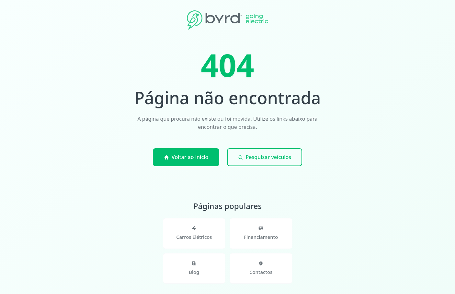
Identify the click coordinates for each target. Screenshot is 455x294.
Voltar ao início (186, 157)
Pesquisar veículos (264, 157)
